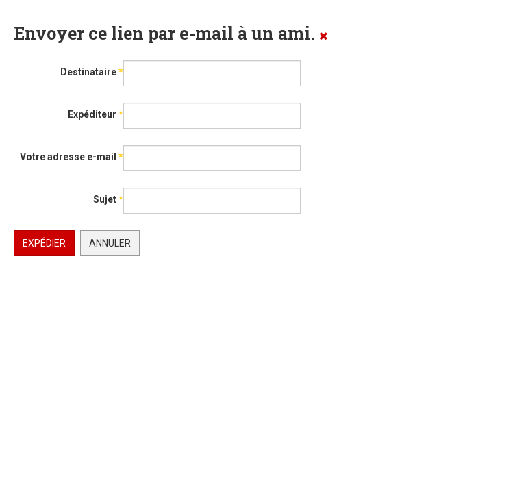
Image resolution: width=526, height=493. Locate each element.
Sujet (108, 199)
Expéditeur (95, 114)
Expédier (44, 243)
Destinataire (91, 71)
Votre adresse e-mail (71, 156)
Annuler (110, 243)
